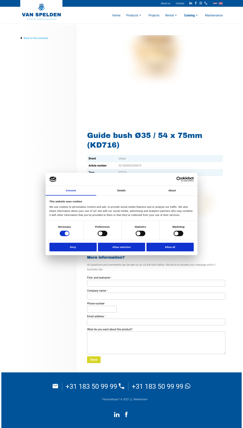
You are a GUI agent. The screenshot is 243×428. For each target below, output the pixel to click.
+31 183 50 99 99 (95, 386)
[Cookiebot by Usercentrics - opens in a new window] (179, 179)
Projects (153, 15)
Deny (73, 247)
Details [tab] (121, 190)
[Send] (94, 359)
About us (165, 3)
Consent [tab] (71, 190)
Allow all (170, 247)
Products (132, 15)
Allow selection (121, 247)
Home (116, 15)
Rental (169, 15)
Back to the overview (36, 38)
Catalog (189, 15)
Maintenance (214, 15)
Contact (180, 3)
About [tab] (172, 190)
